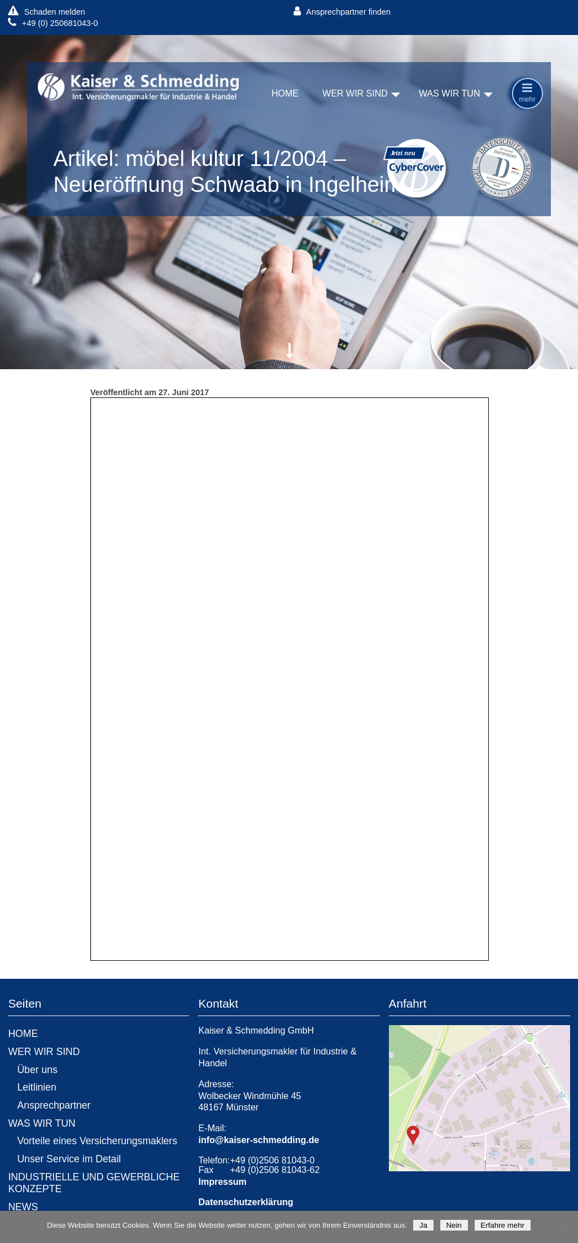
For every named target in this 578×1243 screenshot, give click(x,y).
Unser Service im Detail (69, 1159)
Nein (454, 1225)
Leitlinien (36, 1087)
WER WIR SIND (355, 94)
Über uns (37, 1069)
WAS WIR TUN (449, 94)
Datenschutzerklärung (245, 1202)
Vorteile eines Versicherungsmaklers (97, 1140)
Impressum (222, 1182)
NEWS (23, 1207)
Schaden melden (46, 11)
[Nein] (564, 1227)
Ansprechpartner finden (342, 11)
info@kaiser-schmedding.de (258, 1140)
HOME (285, 94)
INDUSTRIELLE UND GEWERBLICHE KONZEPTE (93, 1182)
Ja (423, 1225)
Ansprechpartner (53, 1105)
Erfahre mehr (503, 1225)
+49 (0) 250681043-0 (53, 22)
